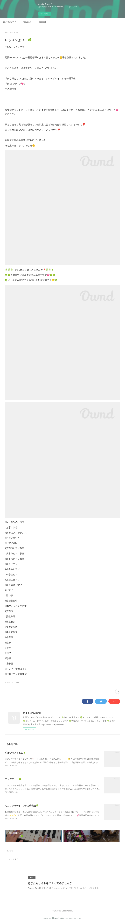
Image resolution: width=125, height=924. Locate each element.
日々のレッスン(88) (12, 682)
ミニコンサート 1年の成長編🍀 (22, 805)
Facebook (42, 22)
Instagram (26, 22)
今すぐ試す (45, 13)
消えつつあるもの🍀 (15, 752)
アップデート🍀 (13, 779)
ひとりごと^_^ (9, 22)
